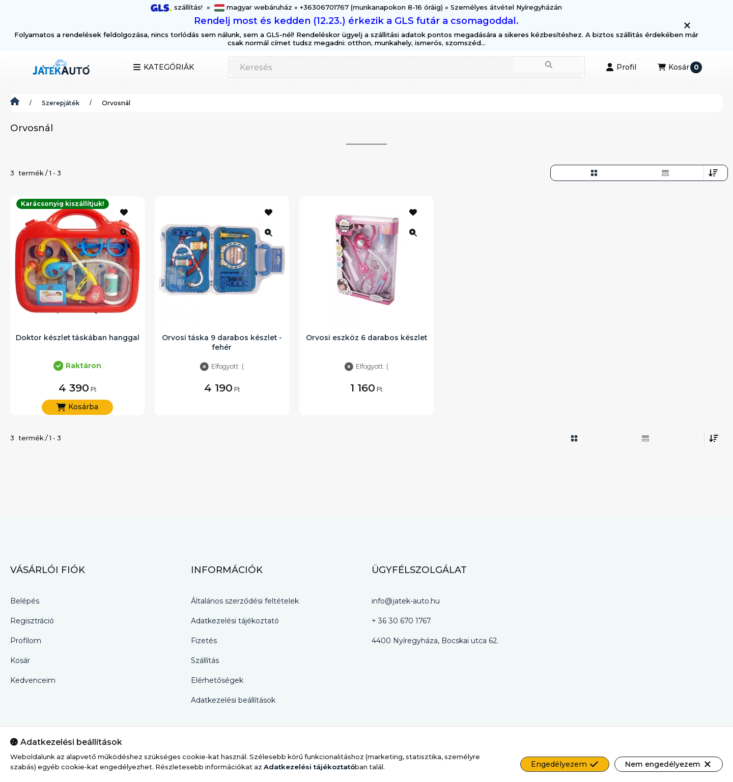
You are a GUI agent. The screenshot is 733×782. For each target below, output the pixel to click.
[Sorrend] (713, 173)
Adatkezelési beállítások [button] (233, 700)
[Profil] (621, 67)
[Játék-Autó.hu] (14, 103)
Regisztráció (32, 620)
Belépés (24, 601)
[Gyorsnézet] (124, 232)
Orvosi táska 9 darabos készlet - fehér (222, 342)
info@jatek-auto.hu (406, 601)
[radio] (665, 173)
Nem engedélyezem (668, 764)
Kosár (20, 660)
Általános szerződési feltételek (245, 601)
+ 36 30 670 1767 (401, 620)
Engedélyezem (565, 764)
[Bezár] (687, 25)
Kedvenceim (32, 680)
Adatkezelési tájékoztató (235, 620)
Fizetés (204, 640)
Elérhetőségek (217, 680)
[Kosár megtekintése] (679, 67)
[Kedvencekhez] (124, 212)
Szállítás (205, 660)
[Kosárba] (77, 407)
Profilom (25, 640)
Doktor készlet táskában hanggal (77, 337)
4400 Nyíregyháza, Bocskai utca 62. (435, 640)
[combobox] (406, 67)
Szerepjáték (60, 103)
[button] (163, 67)
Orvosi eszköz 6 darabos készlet (366, 337)
